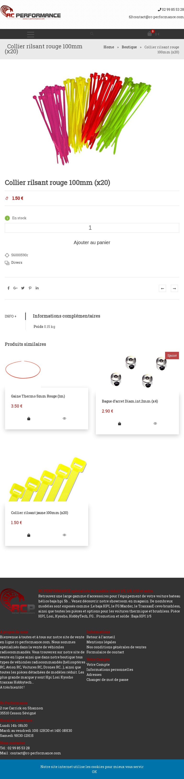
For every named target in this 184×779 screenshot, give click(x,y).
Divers (16, 262)
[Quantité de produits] (92, 228)
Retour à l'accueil (100, 637)
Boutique (129, 47)
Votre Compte (98, 664)
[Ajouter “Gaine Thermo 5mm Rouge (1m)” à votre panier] (28, 418)
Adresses (94, 674)
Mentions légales (101, 642)
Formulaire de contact (105, 652)
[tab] (15, 316)
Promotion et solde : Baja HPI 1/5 (123, 616)
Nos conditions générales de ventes (116, 647)
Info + (11, 316)
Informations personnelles (109, 669)
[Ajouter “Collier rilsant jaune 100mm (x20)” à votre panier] (28, 535)
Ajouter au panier (92, 242)
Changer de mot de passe (107, 679)
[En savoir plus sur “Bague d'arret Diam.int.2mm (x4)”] (119, 423)
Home (109, 47)
